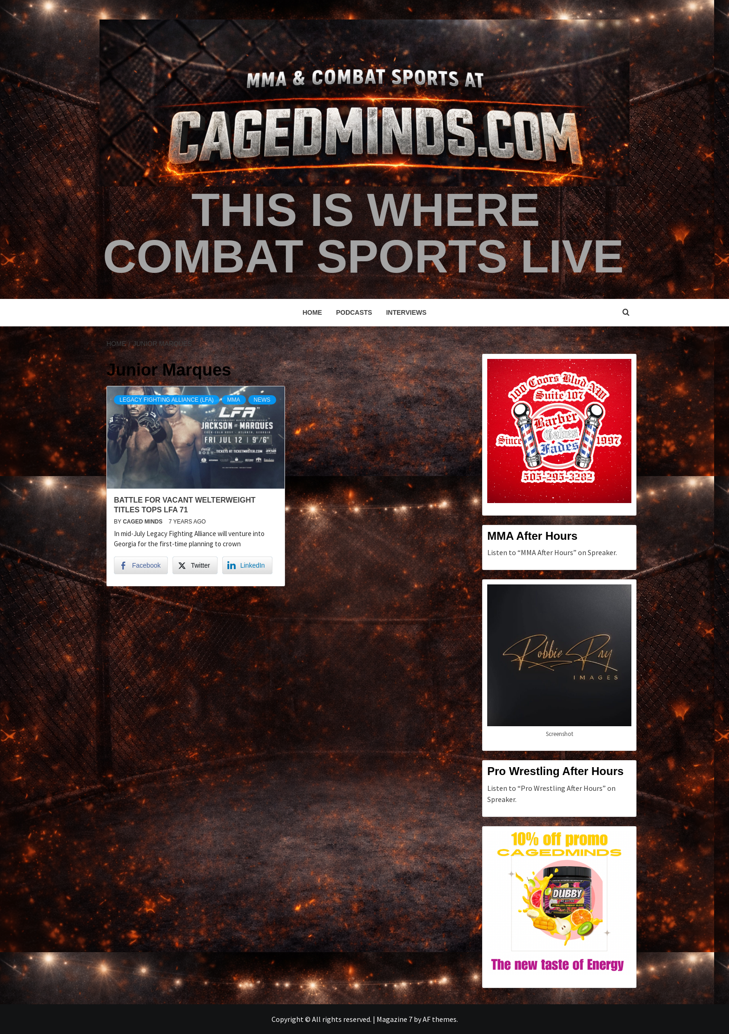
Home (312, 312)
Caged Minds (143, 521)
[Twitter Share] (194, 565)
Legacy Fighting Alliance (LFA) (166, 400)
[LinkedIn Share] (247, 565)
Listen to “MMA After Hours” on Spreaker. (552, 552)
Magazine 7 (394, 1019)
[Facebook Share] (141, 565)
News (262, 400)
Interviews (406, 312)
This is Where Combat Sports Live (363, 233)
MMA (233, 400)
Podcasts (354, 312)
